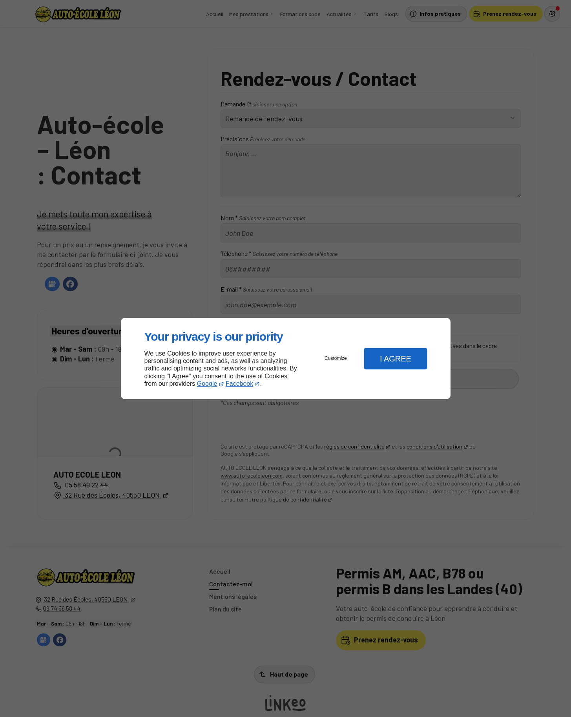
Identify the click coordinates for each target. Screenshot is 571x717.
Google (207, 383)
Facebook (239, 383)
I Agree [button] (395, 358)
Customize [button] (336, 358)
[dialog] (286, 358)
